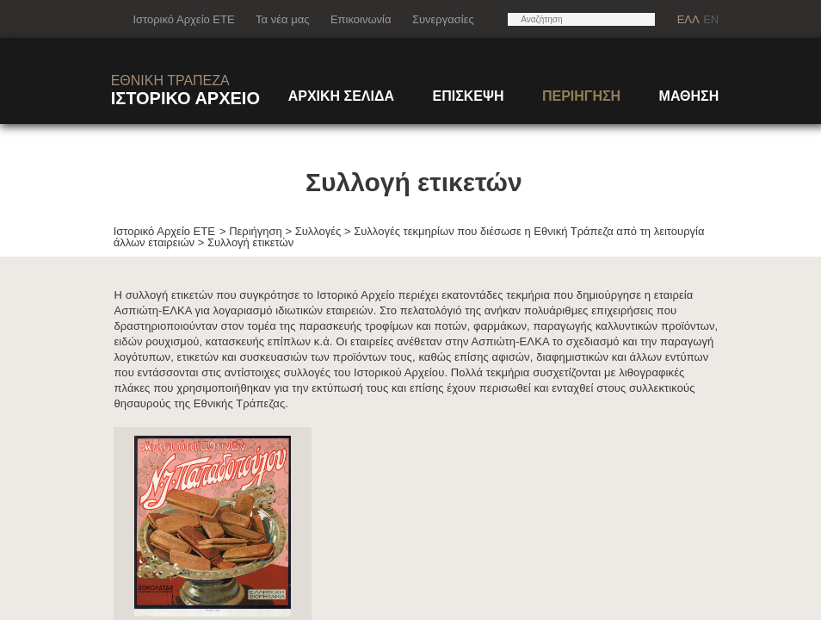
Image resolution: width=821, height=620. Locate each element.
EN (711, 19)
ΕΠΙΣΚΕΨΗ (467, 96)
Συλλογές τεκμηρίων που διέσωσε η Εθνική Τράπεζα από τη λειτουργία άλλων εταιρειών (409, 237)
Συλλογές (318, 231)
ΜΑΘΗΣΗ (689, 96)
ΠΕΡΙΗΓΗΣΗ (581, 96)
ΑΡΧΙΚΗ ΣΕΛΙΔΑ (341, 96)
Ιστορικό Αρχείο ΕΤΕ (183, 19)
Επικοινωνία (361, 19)
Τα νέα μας (282, 19)
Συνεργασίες (443, 19)
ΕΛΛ (688, 19)
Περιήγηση (255, 231)
